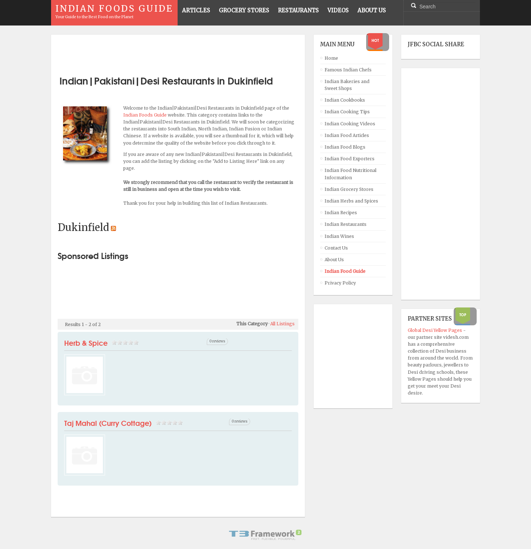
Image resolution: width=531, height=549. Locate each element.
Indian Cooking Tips (347, 111)
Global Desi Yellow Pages (435, 330)
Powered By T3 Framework (265, 535)
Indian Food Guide (345, 271)
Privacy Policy (340, 283)
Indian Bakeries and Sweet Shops (347, 85)
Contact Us (336, 248)
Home (331, 58)
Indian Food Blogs (345, 147)
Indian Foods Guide (145, 115)
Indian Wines (339, 236)
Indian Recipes (341, 212)
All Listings (282, 323)
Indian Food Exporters (350, 158)
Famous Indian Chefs (348, 69)
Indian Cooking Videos (350, 123)
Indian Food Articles (347, 135)
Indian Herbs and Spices (351, 201)
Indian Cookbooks (345, 100)
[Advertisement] (178, 52)
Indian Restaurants (346, 224)
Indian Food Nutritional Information (350, 174)
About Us (334, 259)
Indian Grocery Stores (349, 189)
